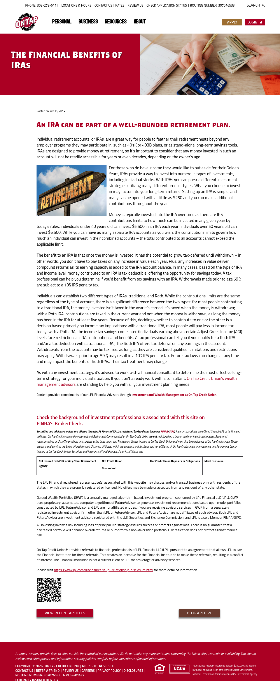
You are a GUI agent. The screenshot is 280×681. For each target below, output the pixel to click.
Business (88, 22)
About (140, 22)
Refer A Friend (48, 670)
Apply (232, 22)
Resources (115, 22)
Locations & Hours (76, 5)
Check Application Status (167, 5)
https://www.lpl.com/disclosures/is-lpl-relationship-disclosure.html (103, 569)
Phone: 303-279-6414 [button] (41, 5)
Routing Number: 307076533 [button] (37, 675)
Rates (119, 5)
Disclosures (133, 670)
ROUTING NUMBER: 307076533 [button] (212, 5)
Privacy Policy (109, 670)
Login (254, 22)
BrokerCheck (68, 423)
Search (256, 5)
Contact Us (103, 5)
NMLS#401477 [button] (73, 675)
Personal (61, 22)
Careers (88, 670)
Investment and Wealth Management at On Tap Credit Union (174, 394)
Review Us (136, 5)
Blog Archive (199, 613)
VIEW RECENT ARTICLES (65, 613)
